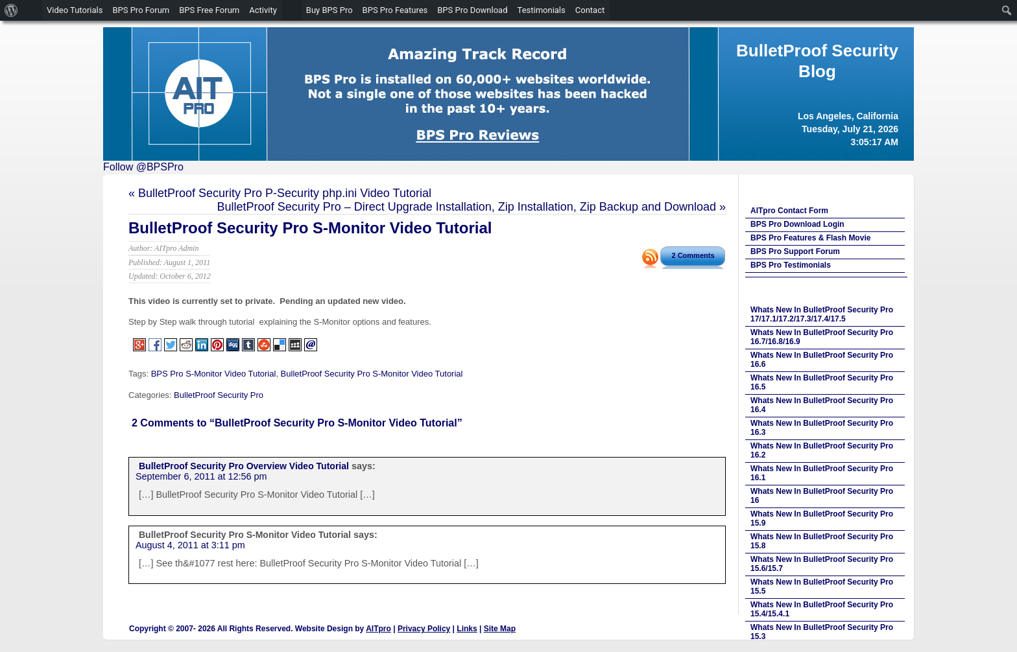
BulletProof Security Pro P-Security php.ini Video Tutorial (284, 193)
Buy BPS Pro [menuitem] (329, 10)
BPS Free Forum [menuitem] (209, 10)
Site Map (500, 628)
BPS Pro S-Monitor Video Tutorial (213, 373)
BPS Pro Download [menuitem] (472, 10)
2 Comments (692, 255)
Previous (119, 90)
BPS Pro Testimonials (790, 265)
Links (467, 628)
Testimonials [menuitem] (542, 10)
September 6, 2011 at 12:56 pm (201, 476)
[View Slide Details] (508, 94)
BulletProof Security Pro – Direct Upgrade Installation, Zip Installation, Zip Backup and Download (466, 206)
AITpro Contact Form (789, 210)
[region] (508, 94)
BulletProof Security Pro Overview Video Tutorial (244, 466)
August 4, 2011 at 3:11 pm (190, 545)
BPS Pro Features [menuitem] (395, 10)
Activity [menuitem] (263, 10)
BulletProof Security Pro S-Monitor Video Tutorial (310, 228)
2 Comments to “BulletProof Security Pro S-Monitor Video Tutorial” (297, 422)
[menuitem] (11, 10)
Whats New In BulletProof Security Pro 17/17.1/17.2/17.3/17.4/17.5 (821, 314)
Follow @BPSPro (143, 166)
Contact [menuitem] (589, 10)
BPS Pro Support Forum (795, 251)
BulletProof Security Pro (218, 395)
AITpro (378, 628)
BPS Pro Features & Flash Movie (810, 237)
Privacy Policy (424, 628)
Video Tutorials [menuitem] (74, 10)
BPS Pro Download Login (797, 224)
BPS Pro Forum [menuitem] (140, 10)
